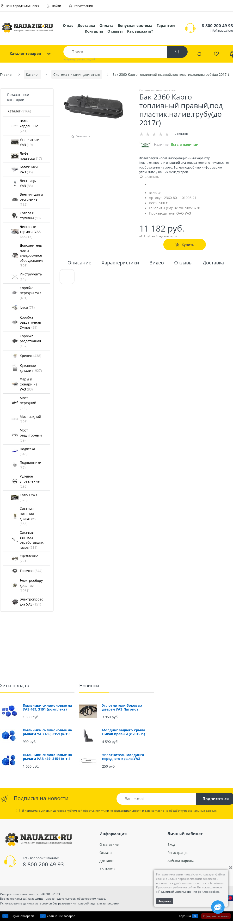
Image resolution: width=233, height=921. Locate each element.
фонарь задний (86, 59)
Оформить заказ (216, 916)
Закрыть (164, 901)
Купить (188, 244)
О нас (68, 25)
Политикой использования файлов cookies (188, 892)
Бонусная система (135, 25)
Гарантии (166, 25)
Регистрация (81, 6)
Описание (79, 263)
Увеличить (83, 136)
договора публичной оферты (73, 811)
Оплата (106, 25)
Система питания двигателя (157, 90)
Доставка (86, 25)
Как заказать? (140, 31)
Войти (54, 6)
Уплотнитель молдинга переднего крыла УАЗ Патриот (123, 758)
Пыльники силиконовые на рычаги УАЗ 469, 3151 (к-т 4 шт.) (47, 758)
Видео (156, 263)
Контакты (94, 31)
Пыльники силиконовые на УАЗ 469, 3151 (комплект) (47, 707)
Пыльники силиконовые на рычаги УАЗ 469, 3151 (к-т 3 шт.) (47, 734)
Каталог (19, 111)
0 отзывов (181, 133)
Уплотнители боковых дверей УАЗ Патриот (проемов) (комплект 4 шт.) (126, 709)
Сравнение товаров (61, 916)
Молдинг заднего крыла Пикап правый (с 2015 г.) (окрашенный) (123, 734)
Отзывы (115, 31)
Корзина (185, 916)
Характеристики (120, 263)
